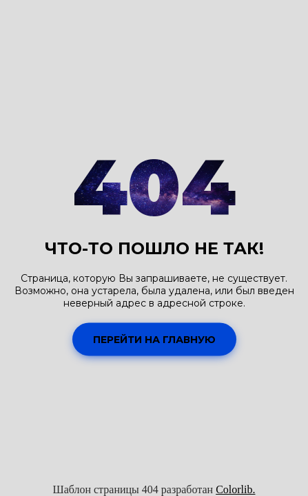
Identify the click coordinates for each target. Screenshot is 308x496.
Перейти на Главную (154, 339)
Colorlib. (235, 489)
